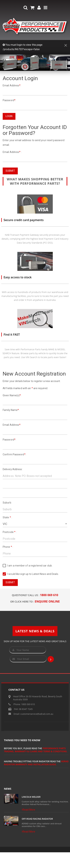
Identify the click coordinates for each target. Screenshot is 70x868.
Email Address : (12, 152)
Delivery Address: (13, 469)
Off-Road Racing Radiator (37, 818)
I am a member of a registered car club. (27, 565)
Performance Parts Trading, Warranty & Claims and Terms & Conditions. (35, 750)
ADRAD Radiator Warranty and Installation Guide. (36, 763)
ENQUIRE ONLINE (47, 601)
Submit (10, 170)
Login (9, 116)
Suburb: (7, 502)
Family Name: (11, 410)
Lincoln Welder (31, 796)
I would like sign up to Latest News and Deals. (31, 574)
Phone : (8, 546)
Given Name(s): (12, 395)
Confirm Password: (14, 454)
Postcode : (10, 532)
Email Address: (12, 85)
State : (7, 517)
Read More (28, 809)
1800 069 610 (49, 595)
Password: (9, 100)
